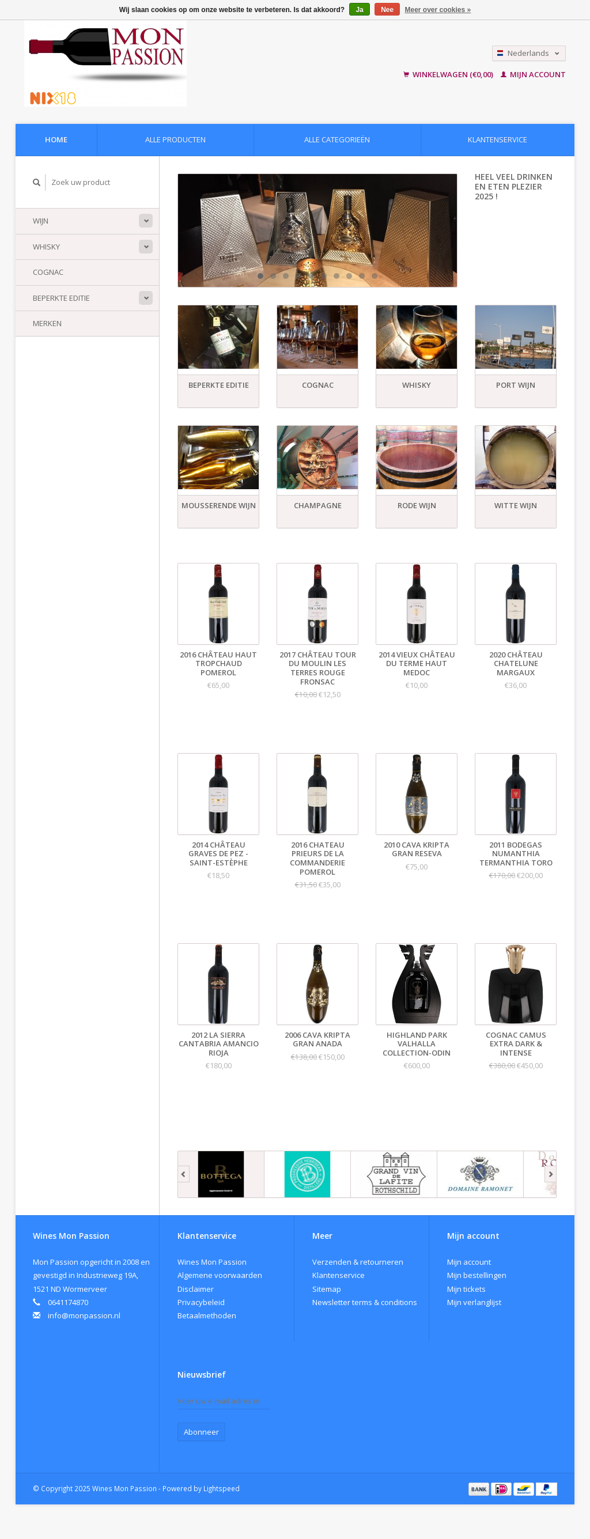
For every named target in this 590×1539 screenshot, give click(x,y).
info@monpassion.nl (84, 1315)
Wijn (40, 220)
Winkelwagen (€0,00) (449, 74)
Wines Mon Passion (212, 1262)
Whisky (46, 246)
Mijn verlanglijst (474, 1302)
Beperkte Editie (61, 298)
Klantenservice (497, 139)
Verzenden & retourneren (357, 1262)
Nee (387, 10)
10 (374, 276)
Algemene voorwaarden (219, 1275)
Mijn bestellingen (476, 1275)
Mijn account (533, 74)
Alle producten (175, 139)
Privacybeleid (201, 1302)
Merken (47, 323)
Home (56, 139)
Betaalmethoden (206, 1315)
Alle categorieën (337, 139)
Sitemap (326, 1289)
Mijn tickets (466, 1289)
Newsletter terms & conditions (364, 1302)
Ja (359, 10)
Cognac (48, 272)
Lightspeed (221, 1488)
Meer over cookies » (438, 10)
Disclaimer (195, 1289)
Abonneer (201, 1432)
